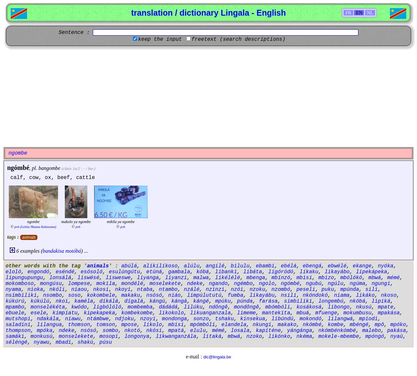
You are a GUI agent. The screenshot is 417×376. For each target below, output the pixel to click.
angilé (215, 266)
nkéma (304, 336)
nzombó (280, 290)
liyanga (148, 278)
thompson (18, 331)
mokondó (311, 319)
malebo (371, 331)
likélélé (227, 278)
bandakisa (53, 251)
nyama (13, 290)
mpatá (176, 331)
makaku (130, 295)
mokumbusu (357, 313)
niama (342, 295)
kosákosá (309, 307)
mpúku (223, 301)
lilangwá (340, 319)
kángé (201, 301)
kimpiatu (65, 313)
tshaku (224, 319)
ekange (362, 266)
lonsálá (60, 278)
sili (371, 290)
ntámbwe (98, 319)
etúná (154, 272)
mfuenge (326, 313)
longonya (137, 336)
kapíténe (268, 331)
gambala (179, 272)
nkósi (154, 331)
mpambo (15, 307)
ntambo (168, 290)
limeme (246, 313)
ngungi (380, 284)
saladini (18, 325)
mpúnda (349, 290)
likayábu (262, 295)
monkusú (41, 336)
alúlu (191, 266)
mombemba (139, 307)
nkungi (262, 325)
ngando (218, 284)
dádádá (168, 307)
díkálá (108, 301)
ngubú (314, 284)
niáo (174, 295)
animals (29, 237)
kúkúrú (15, 301)
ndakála (48, 319)
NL (370, 12)
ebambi (265, 266)
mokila (105, 284)
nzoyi (148, 319)
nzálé (191, 290)
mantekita (276, 313)
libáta (252, 272)
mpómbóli (202, 325)
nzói (237, 290)
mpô (379, 325)
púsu (105, 342)
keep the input (160, 39)
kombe (335, 325)
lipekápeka (371, 272)
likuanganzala (210, 313)
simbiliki (298, 301)
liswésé (88, 278)
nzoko (254, 336)
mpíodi (368, 319)
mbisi (304, 278)
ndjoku (124, 319)
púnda (245, 301)
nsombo (52, 295)
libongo (339, 307)
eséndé (65, 272)
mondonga (174, 319)
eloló (13, 272)
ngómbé (18, 167)
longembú (330, 301)
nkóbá (357, 301)
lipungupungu (24, 278)
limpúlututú (204, 295)
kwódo (79, 307)
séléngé (16, 342)
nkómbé (312, 325)
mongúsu (51, 284)
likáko (365, 295)
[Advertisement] (208, 96)
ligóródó (281, 272)
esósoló (91, 272)
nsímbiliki (21, 295)
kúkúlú (40, 301)
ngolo (267, 284)
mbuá (302, 313)
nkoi (62, 301)
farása (268, 301)
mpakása (389, 313)
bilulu (240, 266)
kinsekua (252, 319)
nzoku (257, 290)
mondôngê (246, 307)
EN (359, 12)
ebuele (15, 313)
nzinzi (215, 290)
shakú (85, 342)
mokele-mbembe (338, 336)
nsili (288, 295)
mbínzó (280, 278)
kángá (179, 301)
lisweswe (118, 278)
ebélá (288, 266)
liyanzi (176, 278)
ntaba (144, 290)
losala (240, 331)
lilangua (49, 325)
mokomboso (20, 284)
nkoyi (123, 290)
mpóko (398, 325)
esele (38, 313)
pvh (78, 227)
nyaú (396, 336)
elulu (198, 331)
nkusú (363, 307)
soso (74, 295)
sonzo (201, 319)
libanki (226, 272)
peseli (305, 290)
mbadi (63, 342)
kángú (157, 301)
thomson (79, 325)
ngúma (357, 284)
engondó (38, 272)
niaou (79, 290)
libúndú (282, 319)
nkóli (57, 290)
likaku (309, 272)
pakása (396, 331)
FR (348, 12)
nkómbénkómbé (337, 331)
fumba (235, 295)
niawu (72, 319)
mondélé (132, 284)
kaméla (83, 301)
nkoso (388, 295)
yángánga (299, 331)
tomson (105, 325)
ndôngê (218, 307)
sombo (110, 331)
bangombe (49, 168)
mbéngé (359, 325)
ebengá (312, 266)
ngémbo (243, 284)
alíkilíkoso (160, 266)
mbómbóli (277, 307)
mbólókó (351, 278)
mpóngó (374, 336)
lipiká (380, 301)
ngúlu (335, 284)
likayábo (337, 272)
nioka (35, 290)
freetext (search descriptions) (238, 39)
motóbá (73, 251)
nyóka (386, 266)
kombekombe (136, 313)
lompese (79, 284)
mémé (393, 278)
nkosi (101, 290)
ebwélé (337, 266)
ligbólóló (107, 307)
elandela (234, 325)
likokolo (171, 313)
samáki (15, 336)
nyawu (41, 342)
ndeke (195, 284)
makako (287, 325)
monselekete (76, 336)
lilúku (193, 307)
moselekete (165, 284)
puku (328, 290)
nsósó (154, 295)
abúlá (129, 266)
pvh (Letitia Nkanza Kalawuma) (35, 227)
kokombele (101, 295)
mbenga (255, 278)
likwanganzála (176, 336)
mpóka (44, 331)
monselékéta (48, 307)
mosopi (108, 336)
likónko (279, 336)
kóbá (202, 272)
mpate (386, 307)
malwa (201, 278)
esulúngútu (124, 272)
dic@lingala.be (217, 356)
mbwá (374, 278)
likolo (152, 325)
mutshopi (18, 319)
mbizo (326, 278)
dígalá (133, 301)
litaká (212, 336)
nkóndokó (315, 295)
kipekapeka (99, 313)
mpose (129, 325)
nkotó (132, 331)
